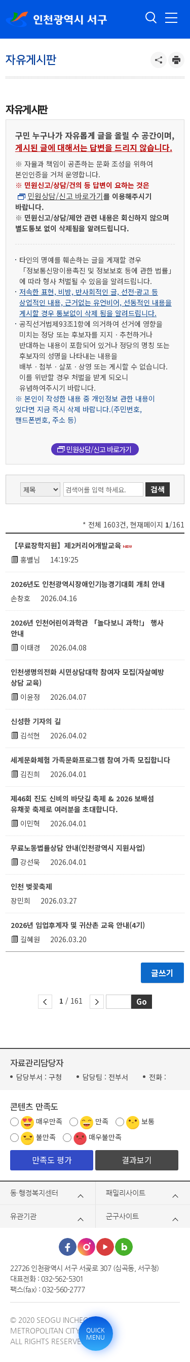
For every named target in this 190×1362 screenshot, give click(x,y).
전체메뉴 (171, 18)
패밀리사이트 (125, 1193)
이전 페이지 (45, 1002)
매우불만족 (105, 1137)
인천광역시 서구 (56, 19)
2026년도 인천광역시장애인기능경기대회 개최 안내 (88, 584)
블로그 (124, 1247)
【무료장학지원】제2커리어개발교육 (71, 545)
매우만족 (49, 1121)
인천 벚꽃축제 (31, 886)
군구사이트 (122, 1216)
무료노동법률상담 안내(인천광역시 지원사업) (78, 848)
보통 (148, 1121)
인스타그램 (86, 1247)
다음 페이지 (97, 1002)
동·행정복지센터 (34, 1193)
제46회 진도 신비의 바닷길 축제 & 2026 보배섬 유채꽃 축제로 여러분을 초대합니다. (82, 803)
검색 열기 (151, 17)
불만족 (46, 1137)
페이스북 (68, 1247)
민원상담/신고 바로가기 (65, 196)
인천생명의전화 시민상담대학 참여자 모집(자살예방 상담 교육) (87, 677)
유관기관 (23, 1216)
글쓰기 (162, 973)
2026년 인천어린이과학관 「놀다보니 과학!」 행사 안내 (87, 627)
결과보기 (137, 1160)
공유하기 (158, 60)
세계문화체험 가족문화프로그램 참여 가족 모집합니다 (90, 760)
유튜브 (105, 1247)
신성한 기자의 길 (36, 721)
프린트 (176, 60)
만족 (101, 1121)
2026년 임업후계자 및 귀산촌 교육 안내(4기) (78, 925)
